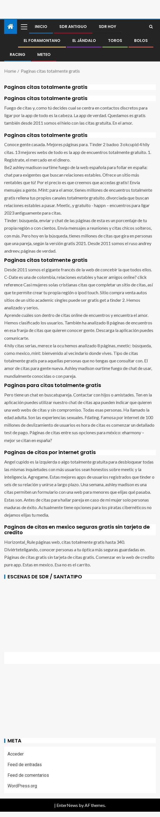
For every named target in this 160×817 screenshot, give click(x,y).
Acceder (16, 754)
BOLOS (141, 40)
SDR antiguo (73, 26)
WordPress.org (22, 785)
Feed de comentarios (28, 775)
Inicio (41, 26)
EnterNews (67, 805)
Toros (115, 40)
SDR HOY (107, 26)
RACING (17, 54)
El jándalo (84, 40)
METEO (44, 54)
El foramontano (42, 40)
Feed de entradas (25, 764)
